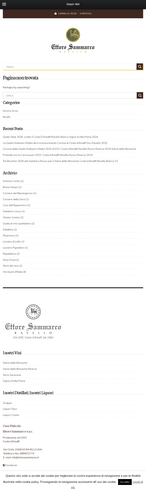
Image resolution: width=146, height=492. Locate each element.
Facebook (10, 465)
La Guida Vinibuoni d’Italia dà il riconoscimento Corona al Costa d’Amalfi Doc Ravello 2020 (55, 142)
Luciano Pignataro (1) (15, 247)
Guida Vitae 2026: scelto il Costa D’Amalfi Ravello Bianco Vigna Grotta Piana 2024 (50, 136)
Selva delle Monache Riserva (20, 368)
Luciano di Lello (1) (13, 241)
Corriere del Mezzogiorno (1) (19, 193)
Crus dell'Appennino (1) (16, 205)
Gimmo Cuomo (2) (13, 217)
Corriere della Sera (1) (16, 199)
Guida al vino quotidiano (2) (18, 223)
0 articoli (86, 13)
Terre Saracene (12, 374)
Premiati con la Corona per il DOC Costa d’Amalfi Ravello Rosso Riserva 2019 (48, 154)
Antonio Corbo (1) (13, 181)
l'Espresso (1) (10, 235)
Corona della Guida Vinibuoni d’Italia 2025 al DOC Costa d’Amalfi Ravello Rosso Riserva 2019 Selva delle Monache (69, 148)
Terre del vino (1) (12, 265)
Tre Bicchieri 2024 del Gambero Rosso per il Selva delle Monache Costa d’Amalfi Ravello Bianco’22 (62, 161)
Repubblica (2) (11, 253)
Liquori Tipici (10, 408)
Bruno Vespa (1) (12, 187)
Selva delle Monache (15, 362)
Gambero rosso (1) (14, 211)
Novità (6, 116)
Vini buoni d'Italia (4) (14, 271)
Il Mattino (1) (10, 229)
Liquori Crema (11, 414)
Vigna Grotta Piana (14, 380)
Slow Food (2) (11, 259)
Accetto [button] (124, 481)
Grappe (7, 402)
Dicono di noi (10, 110)
